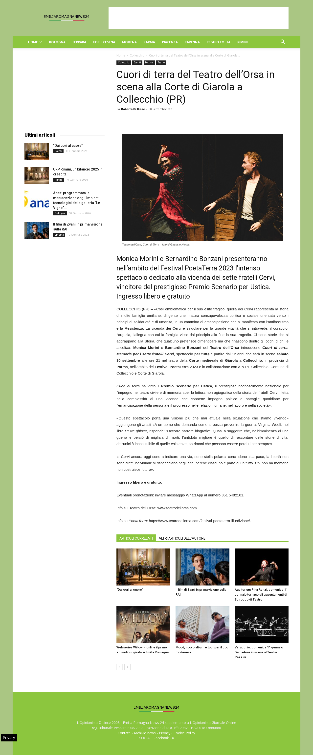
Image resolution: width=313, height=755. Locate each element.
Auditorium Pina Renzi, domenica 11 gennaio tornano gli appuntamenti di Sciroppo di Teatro (261, 594)
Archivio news (145, 733)
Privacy (164, 733)
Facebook (161, 738)
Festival (149, 62)
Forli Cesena (104, 42)
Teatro (161, 62)
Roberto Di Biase (133, 109)
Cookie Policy (184, 733)
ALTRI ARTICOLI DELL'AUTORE (182, 538)
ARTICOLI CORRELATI (136, 538)
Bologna (57, 42)
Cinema (59, 234)
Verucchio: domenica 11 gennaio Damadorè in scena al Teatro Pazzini (259, 652)
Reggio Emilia (218, 42)
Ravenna (192, 42)
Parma (149, 42)
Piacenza (170, 42)
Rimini (242, 42)
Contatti (124, 733)
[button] (283, 42)
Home (35, 42)
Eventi (137, 62)
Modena (129, 42)
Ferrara (79, 42)
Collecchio (137, 55)
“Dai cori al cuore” (129, 589)
